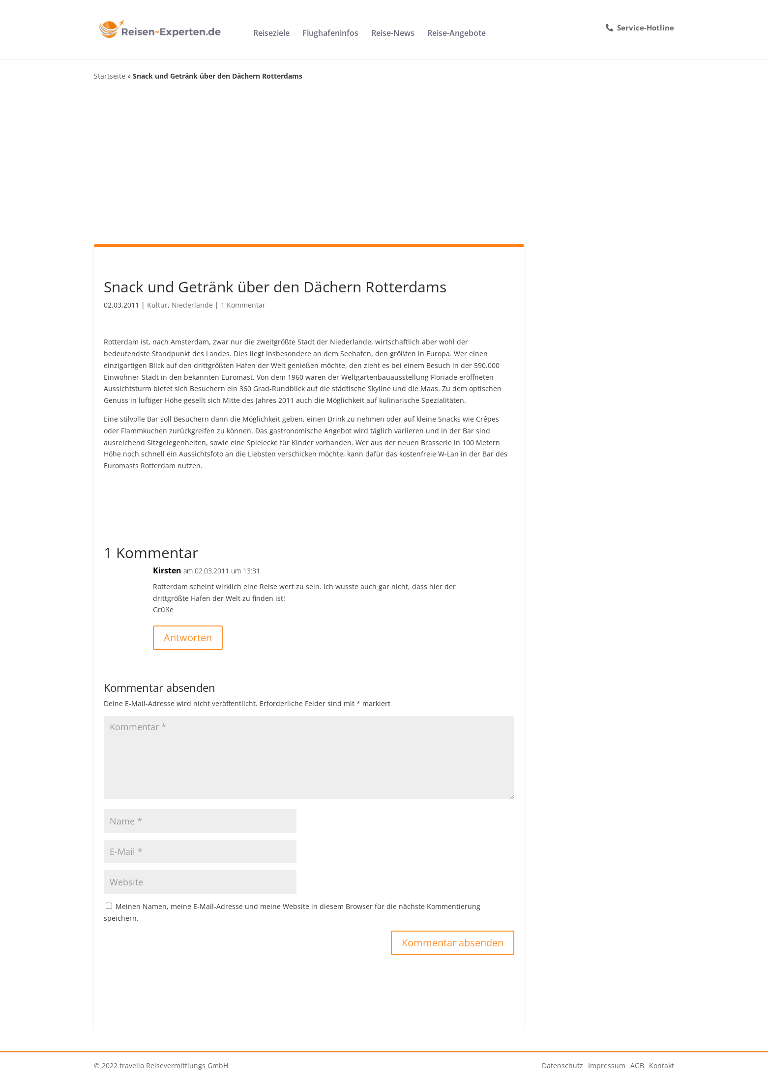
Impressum (606, 1065)
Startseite (109, 76)
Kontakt (661, 1065)
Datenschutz (562, 1065)
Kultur (157, 305)
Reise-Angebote (456, 33)
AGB (637, 1065)
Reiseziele (271, 33)
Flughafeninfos (330, 33)
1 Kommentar (243, 305)
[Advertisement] (384, 163)
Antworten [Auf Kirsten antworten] (188, 637)
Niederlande (192, 305)
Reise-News (392, 33)
